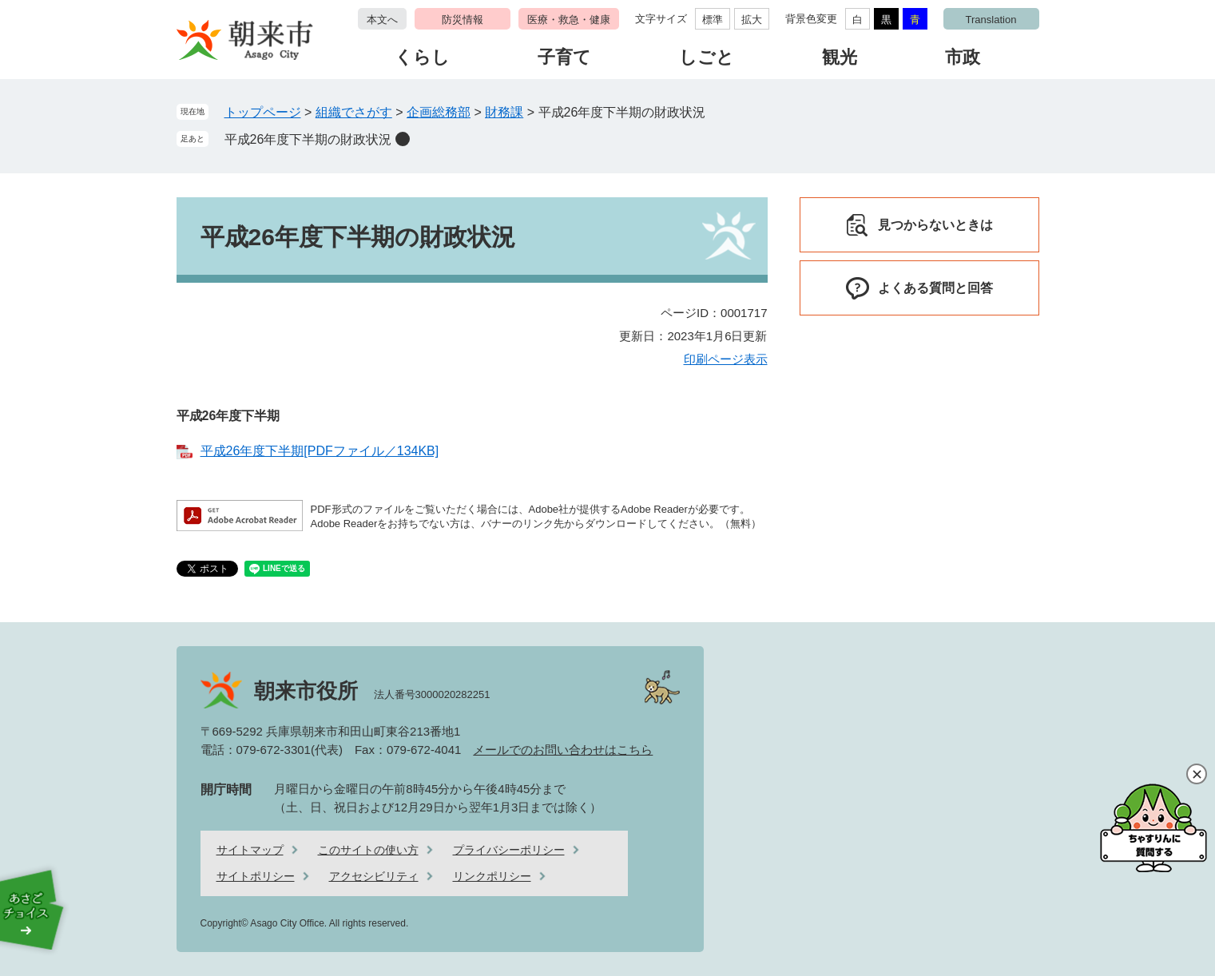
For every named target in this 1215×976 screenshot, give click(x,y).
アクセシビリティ (374, 876)
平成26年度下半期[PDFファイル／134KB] (320, 451)
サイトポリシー (255, 876)
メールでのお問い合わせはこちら (563, 749)
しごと (706, 57)
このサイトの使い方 (368, 849)
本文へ (382, 20)
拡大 (751, 20)
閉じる (1196, 774)
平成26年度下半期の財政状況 (308, 139)
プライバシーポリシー (509, 849)
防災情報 (462, 20)
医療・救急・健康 (568, 20)
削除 (402, 139)
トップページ (262, 112)
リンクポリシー (492, 876)
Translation (991, 20)
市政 (962, 57)
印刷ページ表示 (726, 359)
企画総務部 (439, 112)
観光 (839, 57)
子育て (564, 57)
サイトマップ (250, 849)
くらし (422, 57)
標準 (712, 20)
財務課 (504, 112)
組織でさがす (354, 112)
